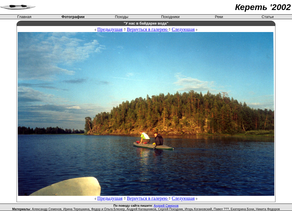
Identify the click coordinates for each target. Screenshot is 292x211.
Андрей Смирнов (166, 205)
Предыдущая (109, 29)
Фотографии (73, 17)
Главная (24, 17)
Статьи (268, 17)
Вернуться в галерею (149, 29)
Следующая (183, 29)
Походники (170, 17)
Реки (219, 17)
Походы (121, 17)
